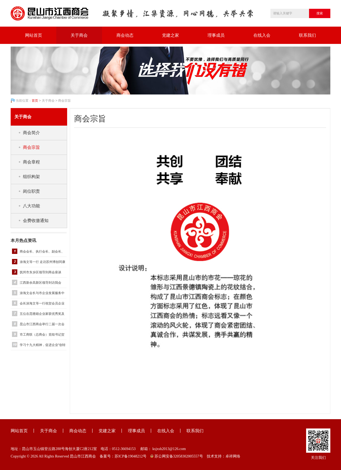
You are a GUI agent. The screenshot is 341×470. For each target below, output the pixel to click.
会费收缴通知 (35, 220)
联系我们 (307, 35)
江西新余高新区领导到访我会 (40, 283)
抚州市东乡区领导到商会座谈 (40, 272)
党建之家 (170, 35)
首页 (35, 100)
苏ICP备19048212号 (131, 456)
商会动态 (124, 35)
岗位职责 (31, 191)
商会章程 (31, 162)
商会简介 (31, 132)
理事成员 (216, 35)
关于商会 (79, 35)
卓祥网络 (232, 456)
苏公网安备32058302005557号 (176, 456)
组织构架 (31, 176)
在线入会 (261, 35)
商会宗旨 (31, 147)
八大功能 (31, 206)
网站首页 (33, 35)
